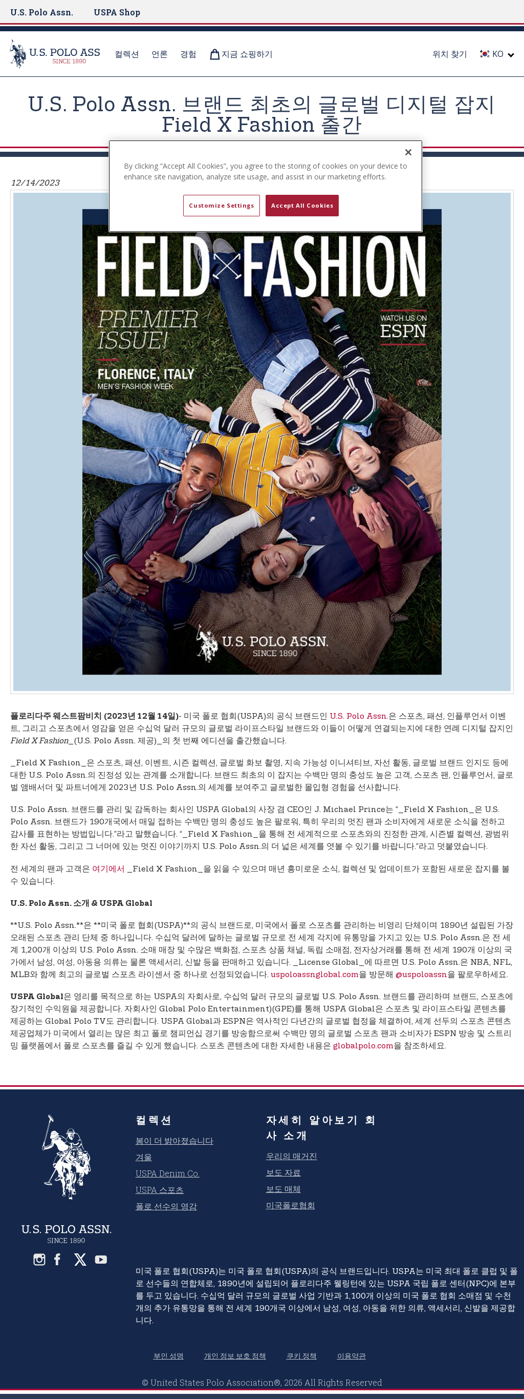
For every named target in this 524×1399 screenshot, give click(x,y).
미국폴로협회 (290, 1205)
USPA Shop (117, 12)
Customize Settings (221, 205)
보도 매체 (283, 1188)
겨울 (144, 1156)
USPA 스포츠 (160, 1189)
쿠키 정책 (302, 1356)
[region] (265, 186)
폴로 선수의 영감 (166, 1206)
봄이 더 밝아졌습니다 (174, 1140)
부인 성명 (169, 1356)
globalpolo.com (363, 1046)
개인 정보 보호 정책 (235, 1356)
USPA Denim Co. (168, 1173)
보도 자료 (283, 1172)
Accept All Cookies (302, 205)
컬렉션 (154, 1119)
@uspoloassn (421, 974)
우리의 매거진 (291, 1155)
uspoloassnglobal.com (315, 974)
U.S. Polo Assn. (41, 12)
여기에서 (108, 869)
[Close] (408, 152)
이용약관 (351, 1356)
